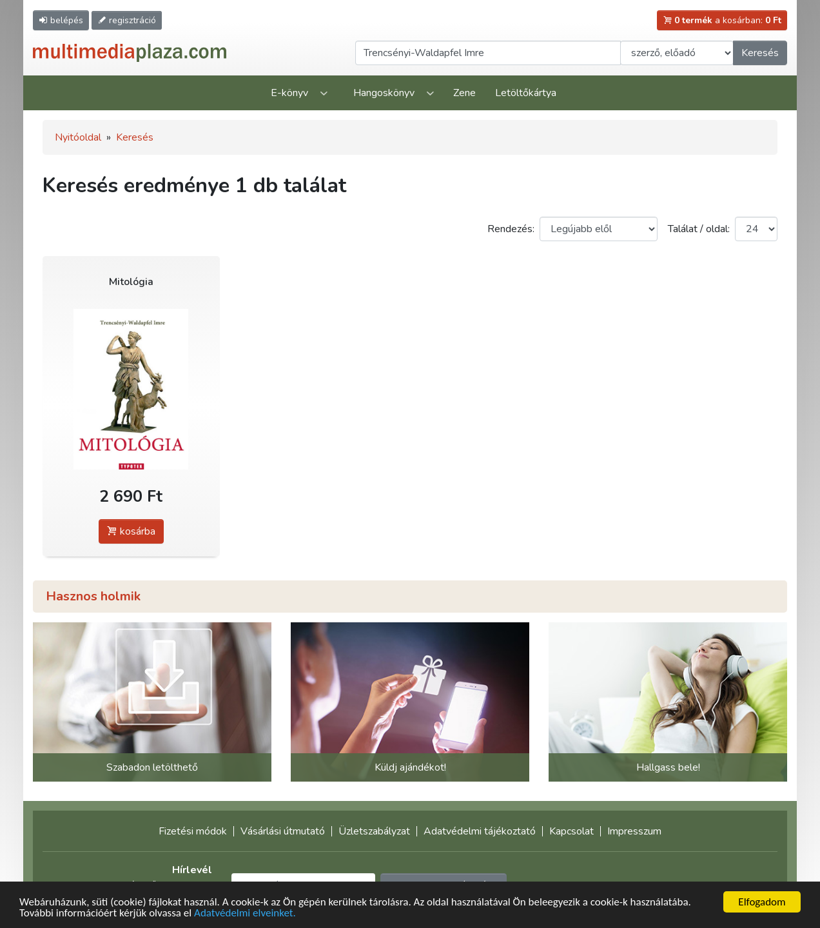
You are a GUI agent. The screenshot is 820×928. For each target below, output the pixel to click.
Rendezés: (510, 229)
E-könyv (289, 93)
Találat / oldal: (699, 229)
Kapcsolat (571, 831)
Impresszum (634, 831)
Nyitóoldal (78, 137)
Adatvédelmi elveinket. (245, 913)
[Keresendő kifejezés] (488, 53)
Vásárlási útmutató (282, 831)
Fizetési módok (193, 831)
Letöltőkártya (525, 93)
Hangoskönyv (384, 93)
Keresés (760, 53)
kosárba (131, 531)
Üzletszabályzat (374, 831)
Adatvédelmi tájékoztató (480, 831)
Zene (464, 93)
